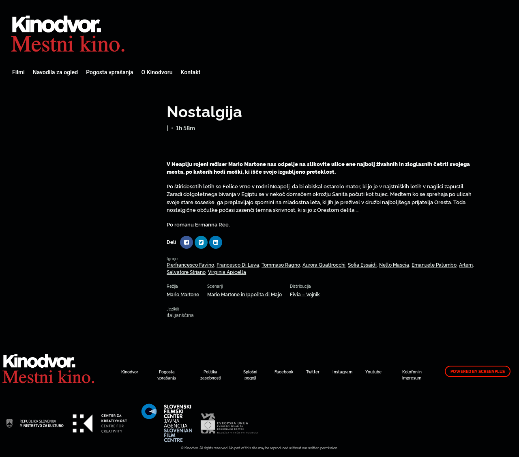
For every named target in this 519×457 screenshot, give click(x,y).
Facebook (284, 371)
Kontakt (191, 72)
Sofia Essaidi (362, 264)
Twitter (313, 371)
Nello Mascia (394, 264)
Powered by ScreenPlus (477, 371)
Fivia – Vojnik (305, 294)
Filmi (18, 72)
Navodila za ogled (55, 72)
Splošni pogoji (250, 374)
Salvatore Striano (186, 271)
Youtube (373, 371)
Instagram (342, 371)
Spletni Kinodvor (69, 32)
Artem (466, 264)
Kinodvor (129, 371)
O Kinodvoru (157, 72)
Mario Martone (183, 294)
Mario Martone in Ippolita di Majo (244, 294)
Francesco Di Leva (238, 264)
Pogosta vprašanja (109, 72)
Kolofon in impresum (412, 374)
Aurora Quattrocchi (323, 264)
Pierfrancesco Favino (190, 264)
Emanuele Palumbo (434, 264)
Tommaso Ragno (281, 264)
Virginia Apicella (227, 271)
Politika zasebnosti (210, 374)
